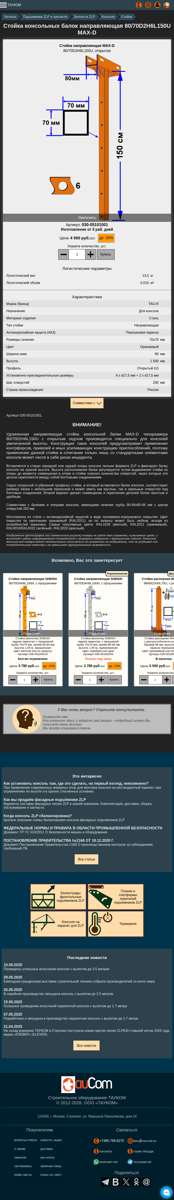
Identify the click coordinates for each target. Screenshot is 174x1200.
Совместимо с (84, 403)
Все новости (86, 1045)
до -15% (106, 238)
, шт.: (87, 246)
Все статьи (86, 859)
